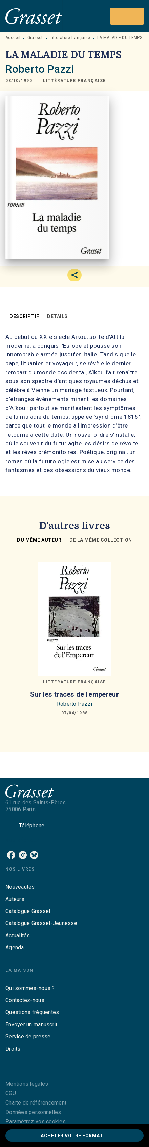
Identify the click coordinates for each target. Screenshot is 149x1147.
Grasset (35, 37)
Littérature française (70, 37)
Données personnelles (33, 1112)
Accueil (12, 37)
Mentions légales (26, 1084)
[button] (74, 81)
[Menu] (127, 16)
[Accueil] (33, 16)
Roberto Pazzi (39, 69)
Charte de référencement (35, 1102)
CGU (10, 1093)
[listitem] (11, 855)
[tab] (24, 316)
